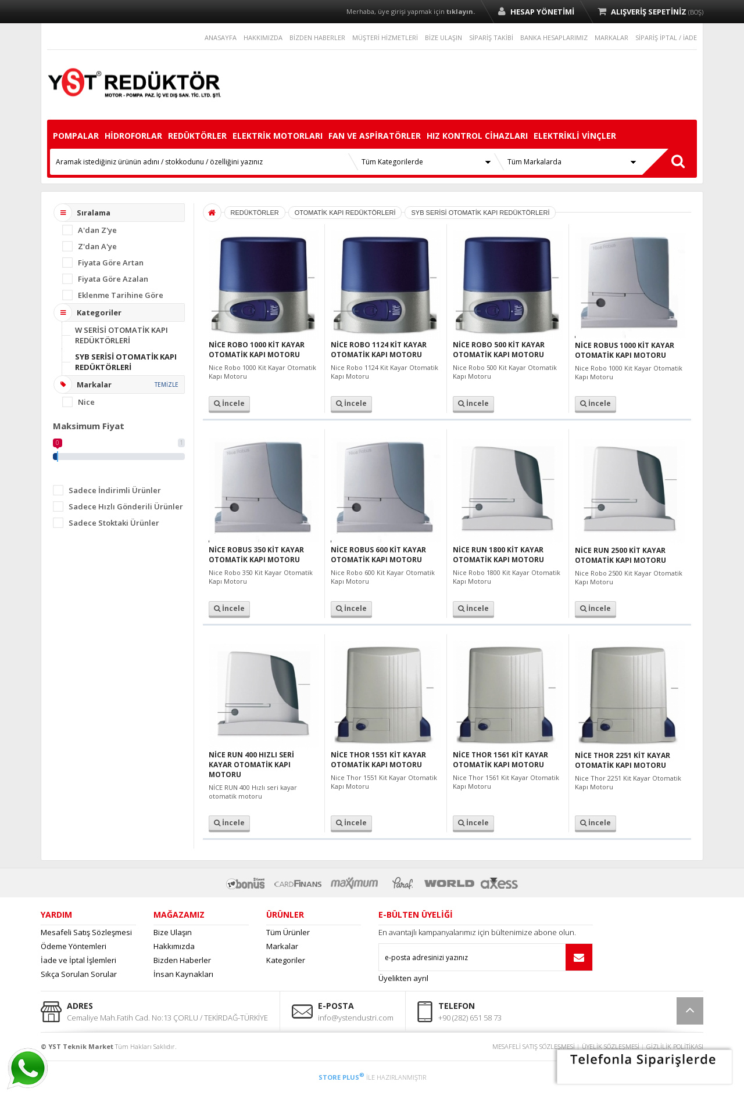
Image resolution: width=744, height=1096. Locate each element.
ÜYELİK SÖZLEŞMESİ (610, 1046)
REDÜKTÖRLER (197, 135)
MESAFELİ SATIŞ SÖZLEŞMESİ (533, 1046)
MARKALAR (611, 37)
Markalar (282, 946)
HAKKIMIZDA (263, 37)
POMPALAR (76, 135)
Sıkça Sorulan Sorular (79, 974)
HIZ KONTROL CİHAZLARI (477, 135)
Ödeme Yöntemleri (73, 946)
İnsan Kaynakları (183, 974)
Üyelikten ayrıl (403, 978)
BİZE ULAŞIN (443, 37)
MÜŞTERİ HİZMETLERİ (385, 37)
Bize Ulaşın (172, 932)
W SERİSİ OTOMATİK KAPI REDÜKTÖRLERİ (121, 335)
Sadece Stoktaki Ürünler (114, 523)
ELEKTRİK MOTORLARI (278, 135)
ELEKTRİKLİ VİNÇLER (575, 135)
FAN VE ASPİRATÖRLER (374, 135)
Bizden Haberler (182, 960)
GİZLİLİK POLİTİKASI (674, 1046)
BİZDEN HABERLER (317, 37)
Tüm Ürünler (288, 932)
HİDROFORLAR (133, 135)
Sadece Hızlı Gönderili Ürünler (126, 506)
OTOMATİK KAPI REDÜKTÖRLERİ (345, 212)
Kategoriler (285, 960)
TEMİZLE (166, 384)
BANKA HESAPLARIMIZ (554, 37)
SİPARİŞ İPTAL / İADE (666, 37)
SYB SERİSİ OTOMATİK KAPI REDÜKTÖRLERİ (126, 361)
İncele (229, 403)
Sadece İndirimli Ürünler (115, 490)
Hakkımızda (174, 946)
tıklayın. (460, 11)
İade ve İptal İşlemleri (78, 960)
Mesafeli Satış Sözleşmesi (86, 932)
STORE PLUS (341, 1077)
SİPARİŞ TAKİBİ (491, 37)
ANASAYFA (221, 37)
